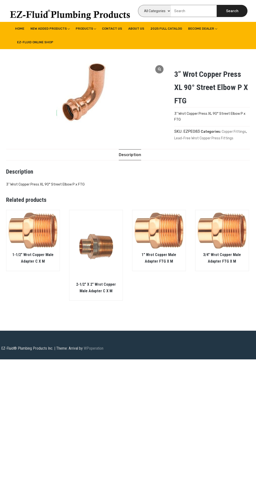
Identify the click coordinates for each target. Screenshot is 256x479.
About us (136, 28)
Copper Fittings (234, 132)
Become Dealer (201, 28)
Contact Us (112, 28)
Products (84, 28)
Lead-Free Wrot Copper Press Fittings (203, 138)
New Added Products (48, 28)
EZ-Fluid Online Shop (35, 42)
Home (19, 28)
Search (232, 11)
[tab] (130, 154)
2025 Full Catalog (166, 28)
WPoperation (93, 348)
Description (130, 154)
